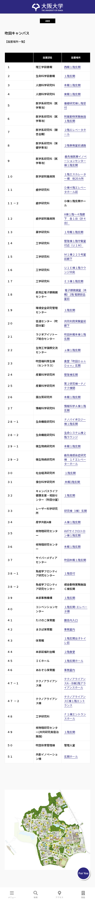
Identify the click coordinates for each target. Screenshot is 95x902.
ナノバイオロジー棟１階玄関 (75, 421)
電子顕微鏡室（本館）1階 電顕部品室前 (75, 294)
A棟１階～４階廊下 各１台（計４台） (75, 218)
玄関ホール (71, 756)
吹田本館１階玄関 (75, 560)
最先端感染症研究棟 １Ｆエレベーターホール (75, 459)
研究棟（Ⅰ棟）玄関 (75, 511)
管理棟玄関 (71, 374)
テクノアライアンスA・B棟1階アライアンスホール (75, 683)
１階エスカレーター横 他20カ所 (75, 176)
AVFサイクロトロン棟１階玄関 (74, 533)
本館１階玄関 (72, 85)
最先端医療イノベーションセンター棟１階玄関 (75, 160)
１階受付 (69, 573)
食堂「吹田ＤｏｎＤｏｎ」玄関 (75, 363)
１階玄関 (69, 76)
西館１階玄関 (72, 67)
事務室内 (69, 629)
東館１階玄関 (72, 94)
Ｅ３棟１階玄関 (73, 281)
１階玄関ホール (73, 661)
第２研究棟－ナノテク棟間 (75, 386)
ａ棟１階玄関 (72, 350)
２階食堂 (69, 652)
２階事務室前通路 (75, 145)
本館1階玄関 (72, 482)
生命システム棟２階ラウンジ (75, 435)
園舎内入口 (71, 620)
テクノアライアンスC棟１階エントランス (75, 701)
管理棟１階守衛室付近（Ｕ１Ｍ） (75, 243)
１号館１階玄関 (73, 232)
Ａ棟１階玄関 (72, 522)
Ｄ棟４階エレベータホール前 (75, 190)
